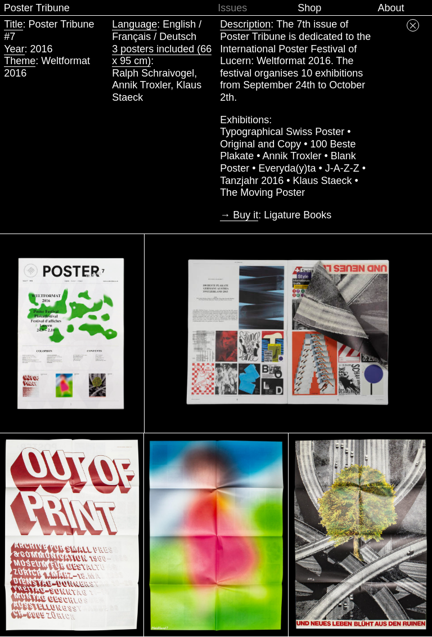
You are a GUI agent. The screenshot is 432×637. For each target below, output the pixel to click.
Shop (309, 8)
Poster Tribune (37, 8)
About (390, 8)
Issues (232, 8)
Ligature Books (297, 215)
